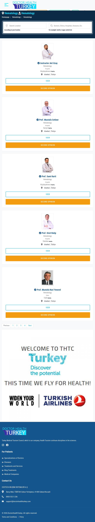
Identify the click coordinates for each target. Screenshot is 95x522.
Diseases (7, 462)
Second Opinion (48, 88)
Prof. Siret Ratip (49, 233)
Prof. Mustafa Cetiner (49, 119)
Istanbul (47, 74)
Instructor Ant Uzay (48, 63)
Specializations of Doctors (14, 458)
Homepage (5, 17)
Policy (22, 517)
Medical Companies (11, 474)
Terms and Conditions (9, 517)
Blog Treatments (10, 470)
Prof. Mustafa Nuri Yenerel (49, 289)
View (48, 81)
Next (30, 325)
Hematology (16, 17)
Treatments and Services (13, 466)
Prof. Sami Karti (49, 176)
